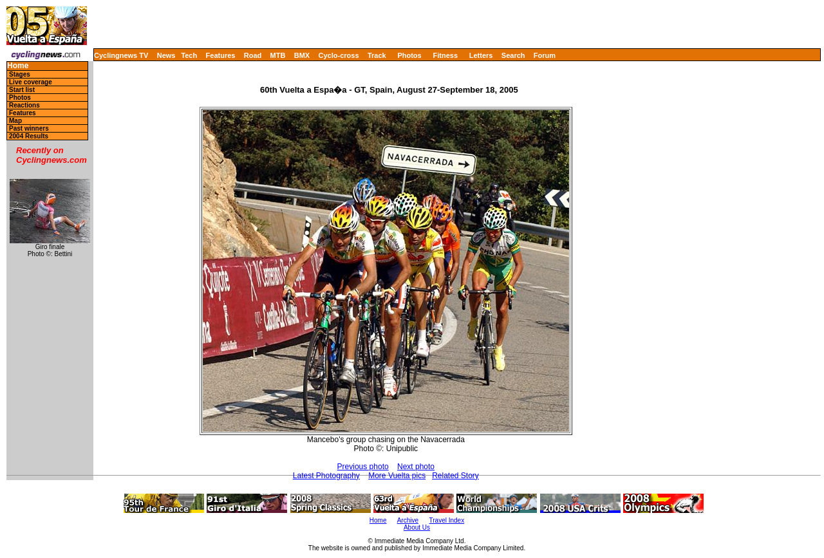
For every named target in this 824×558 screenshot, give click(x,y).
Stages (19, 74)
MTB (278, 55)
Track (377, 55)
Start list (22, 89)
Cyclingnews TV (121, 55)
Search (513, 55)
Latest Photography (326, 475)
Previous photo (363, 466)
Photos (409, 55)
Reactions (24, 105)
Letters (481, 55)
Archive (407, 520)
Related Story (455, 475)
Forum (545, 55)
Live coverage (30, 82)
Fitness (445, 55)
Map (15, 120)
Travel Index (447, 520)
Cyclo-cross (339, 55)
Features (221, 55)
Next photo (416, 466)
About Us (417, 527)
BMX (302, 55)
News (166, 55)
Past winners (29, 128)
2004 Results (28, 136)
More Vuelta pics (397, 475)
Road (253, 55)
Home (17, 66)
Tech (189, 55)
